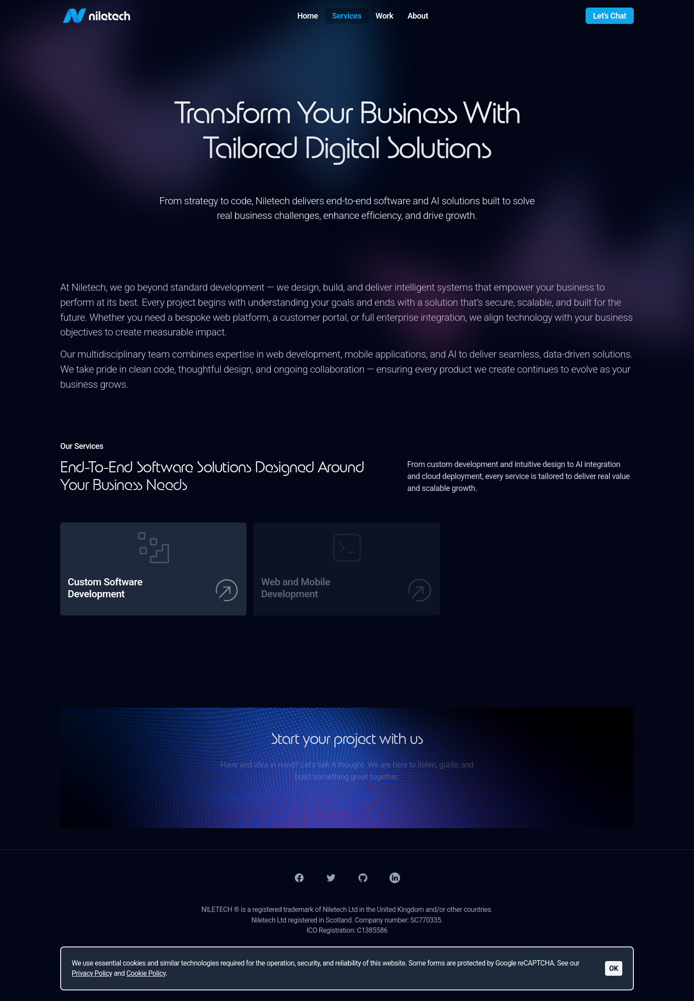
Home (307, 15)
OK (613, 968)
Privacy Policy (92, 973)
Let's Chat (609, 15)
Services (346, 15)
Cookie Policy (146, 973)
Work (384, 15)
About (418, 15)
